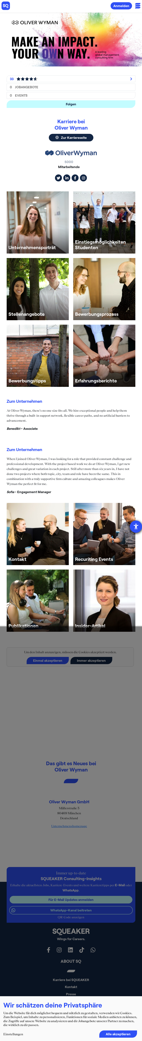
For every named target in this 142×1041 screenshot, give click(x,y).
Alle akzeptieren (118, 1034)
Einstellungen (13, 1034)
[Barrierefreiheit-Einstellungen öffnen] (136, 526)
